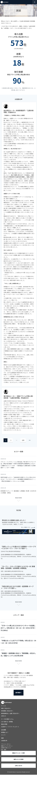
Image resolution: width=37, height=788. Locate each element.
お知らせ (3, 716)
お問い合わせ (18, 765)
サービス (3, 706)
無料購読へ (19, 692)
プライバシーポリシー (6, 744)
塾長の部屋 (4, 724)
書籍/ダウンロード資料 (18, 753)
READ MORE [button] (18, 498)
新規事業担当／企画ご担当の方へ (10, 713)
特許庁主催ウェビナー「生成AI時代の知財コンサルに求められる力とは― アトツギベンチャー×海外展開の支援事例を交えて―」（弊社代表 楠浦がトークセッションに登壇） (18, 479)
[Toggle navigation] (34, 2)
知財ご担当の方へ (6, 708)
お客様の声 (4, 740)
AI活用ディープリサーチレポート (10, 727)
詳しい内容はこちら (28, 527)
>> (29, 440)
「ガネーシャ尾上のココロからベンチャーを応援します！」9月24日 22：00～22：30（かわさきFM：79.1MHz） (18, 627)
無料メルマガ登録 (18, 759)
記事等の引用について (6, 748)
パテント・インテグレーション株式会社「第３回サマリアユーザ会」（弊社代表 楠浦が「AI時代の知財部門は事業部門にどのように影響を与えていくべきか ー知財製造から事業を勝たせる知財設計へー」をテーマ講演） (18, 464)
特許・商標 (3, 749)
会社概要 (3, 730)
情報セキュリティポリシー (7, 746)
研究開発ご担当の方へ (7, 711)
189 (23, 440)
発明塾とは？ (4, 732)
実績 (2, 738)
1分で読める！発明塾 (7, 722)
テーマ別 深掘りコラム (7, 719)
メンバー (3, 735)
